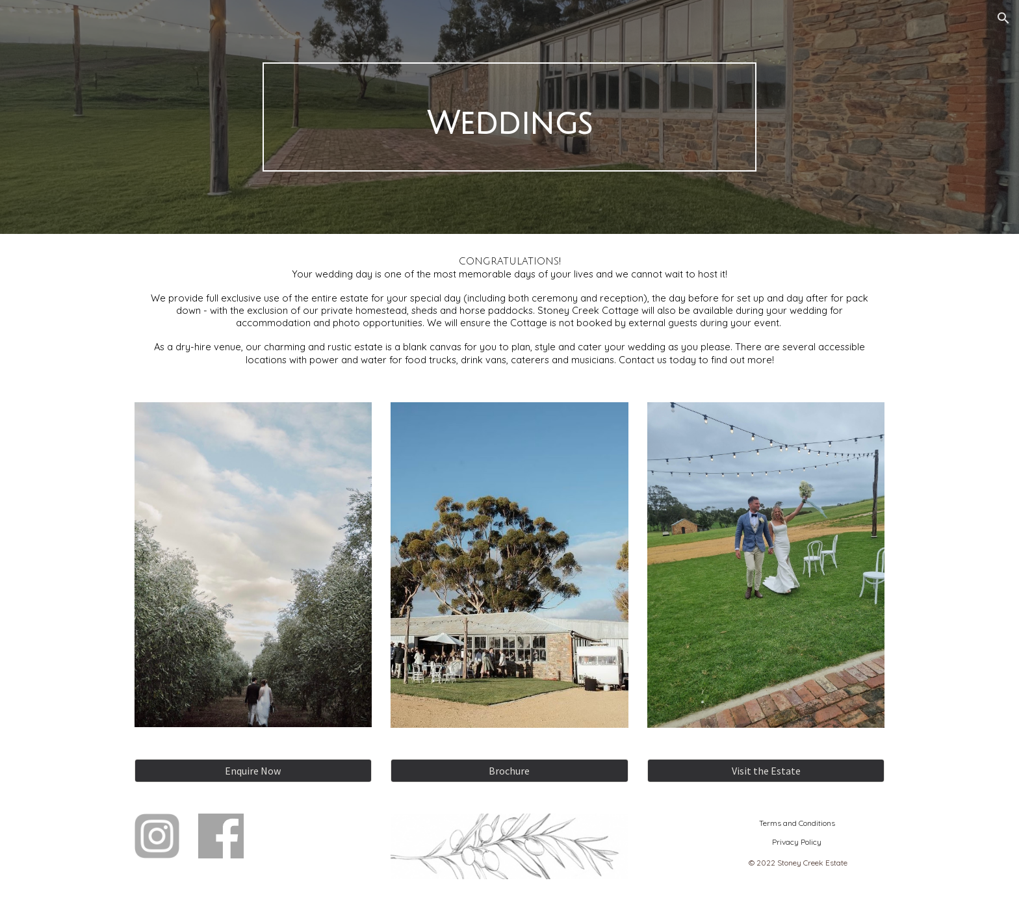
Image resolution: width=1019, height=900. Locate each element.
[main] (509, 117)
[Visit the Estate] (766, 770)
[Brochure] (509, 770)
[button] (1003, 18)
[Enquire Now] (253, 770)
